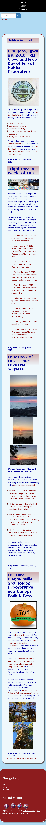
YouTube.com (26, 806)
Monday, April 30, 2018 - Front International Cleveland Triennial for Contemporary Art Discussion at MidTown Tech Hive (24, 251)
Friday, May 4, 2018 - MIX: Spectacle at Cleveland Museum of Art (24, 301)
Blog (23, 5)
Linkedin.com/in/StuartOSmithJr (13, 806)
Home (23, 2)
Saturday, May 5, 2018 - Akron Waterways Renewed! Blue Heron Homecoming (22, 312)
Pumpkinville (20, 635)
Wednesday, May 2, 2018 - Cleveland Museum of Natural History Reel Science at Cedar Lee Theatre (24, 276)
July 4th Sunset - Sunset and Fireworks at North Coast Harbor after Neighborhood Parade (23, 532)
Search (23, 9)
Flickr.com (19, 806)
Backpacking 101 (16, 123)
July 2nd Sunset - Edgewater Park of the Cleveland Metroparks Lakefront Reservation (23, 506)
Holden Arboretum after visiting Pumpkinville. (23, 643)
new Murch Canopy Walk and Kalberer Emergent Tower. (23, 691)
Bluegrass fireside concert (20, 136)
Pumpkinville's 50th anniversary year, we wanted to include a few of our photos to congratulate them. (21, 662)
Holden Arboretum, (16, 143)
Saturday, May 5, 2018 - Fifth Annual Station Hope (24, 322)
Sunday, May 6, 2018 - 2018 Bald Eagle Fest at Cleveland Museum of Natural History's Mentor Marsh (24, 333)
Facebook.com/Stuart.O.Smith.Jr (6, 806)
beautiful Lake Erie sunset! (24, 485)
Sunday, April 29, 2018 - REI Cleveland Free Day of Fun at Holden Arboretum (24, 238)
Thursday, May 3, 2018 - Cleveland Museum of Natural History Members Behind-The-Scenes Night (24, 289)
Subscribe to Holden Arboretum (20, 758)
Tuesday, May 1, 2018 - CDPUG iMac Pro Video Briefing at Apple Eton (22, 264)
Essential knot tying (17, 128)
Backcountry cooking (17, 126)
